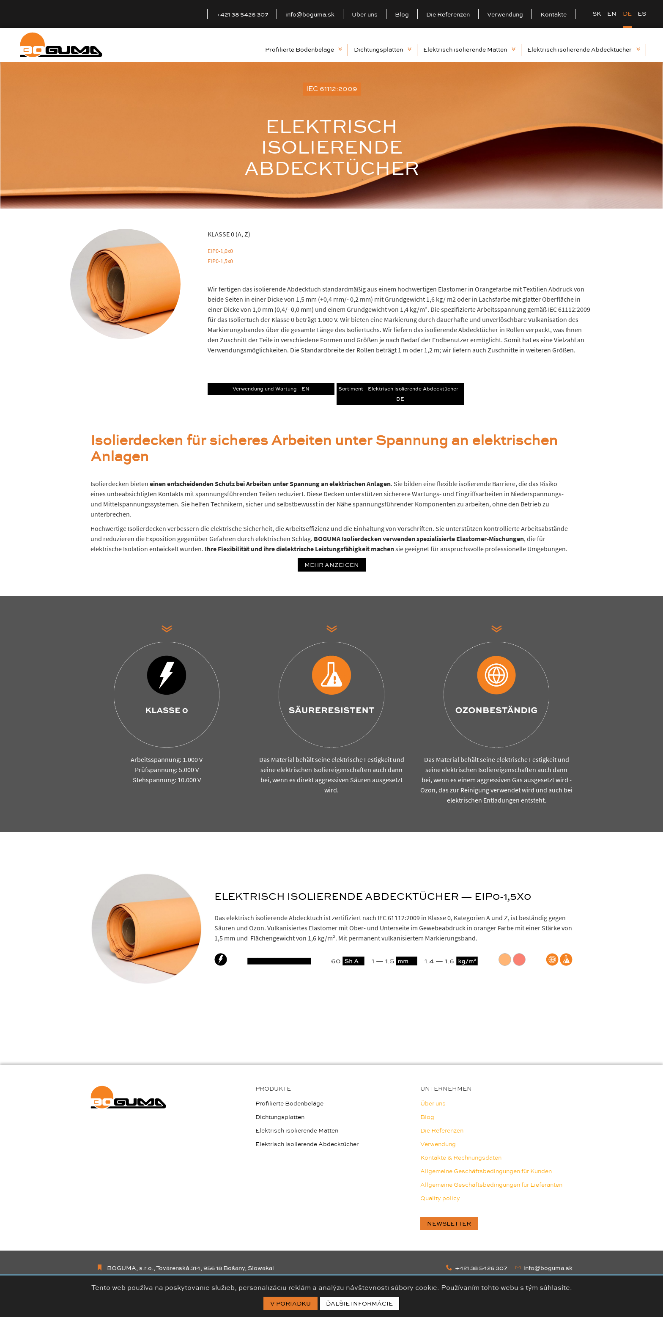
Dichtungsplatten (382, 49)
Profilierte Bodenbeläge (303, 49)
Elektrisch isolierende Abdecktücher (583, 49)
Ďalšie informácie (359, 1303)
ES (642, 13)
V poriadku (290, 1303)
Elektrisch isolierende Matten (469, 49)
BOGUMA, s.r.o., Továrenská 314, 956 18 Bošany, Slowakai (185, 1268)
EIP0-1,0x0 (220, 251)
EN (611, 13)
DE (627, 13)
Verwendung (505, 14)
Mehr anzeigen (331, 565)
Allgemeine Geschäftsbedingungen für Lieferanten (491, 1184)
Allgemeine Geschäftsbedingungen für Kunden (486, 1171)
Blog (402, 14)
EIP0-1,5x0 (220, 261)
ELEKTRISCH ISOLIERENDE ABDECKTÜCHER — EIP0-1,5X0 (372, 896)
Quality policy (440, 1198)
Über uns (365, 14)
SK (596, 13)
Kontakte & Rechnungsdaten (460, 1157)
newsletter (449, 1223)
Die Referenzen (448, 14)
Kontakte (553, 14)
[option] (331, 135)
